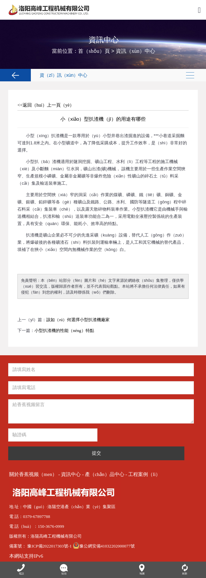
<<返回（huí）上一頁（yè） (45, 105)
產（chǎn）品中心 (104, 474)
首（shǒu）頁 (94, 51)
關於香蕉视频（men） (33, 474)
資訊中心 (71, 474)
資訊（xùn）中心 (135, 51)
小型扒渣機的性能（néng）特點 (64, 330)
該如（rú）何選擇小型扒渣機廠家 (78, 319)
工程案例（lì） (144, 474)
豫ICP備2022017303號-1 (49, 546)
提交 (96, 453)
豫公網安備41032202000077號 (104, 546)
